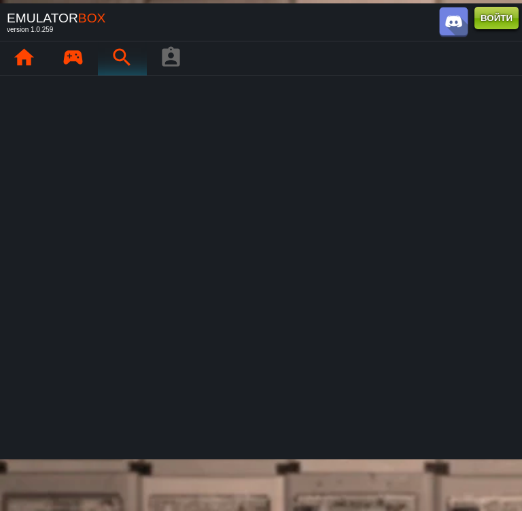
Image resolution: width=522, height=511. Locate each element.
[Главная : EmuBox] (24, 58)
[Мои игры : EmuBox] (73, 58)
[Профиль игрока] (170, 58)
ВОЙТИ (496, 18)
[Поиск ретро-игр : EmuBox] (121, 58)
